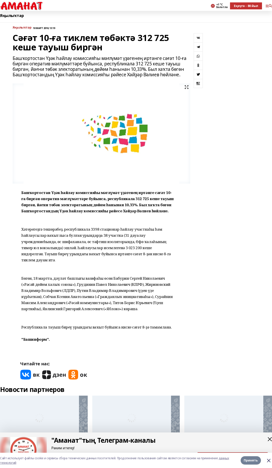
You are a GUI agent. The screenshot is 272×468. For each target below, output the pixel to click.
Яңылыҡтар (12, 15)
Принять (251, 460)
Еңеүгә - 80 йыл (246, 6)
